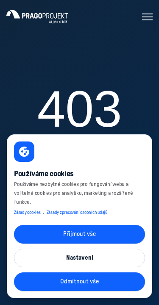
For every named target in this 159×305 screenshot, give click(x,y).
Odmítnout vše (79, 281)
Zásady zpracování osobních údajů (77, 213)
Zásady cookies (27, 213)
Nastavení (79, 258)
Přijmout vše (79, 234)
